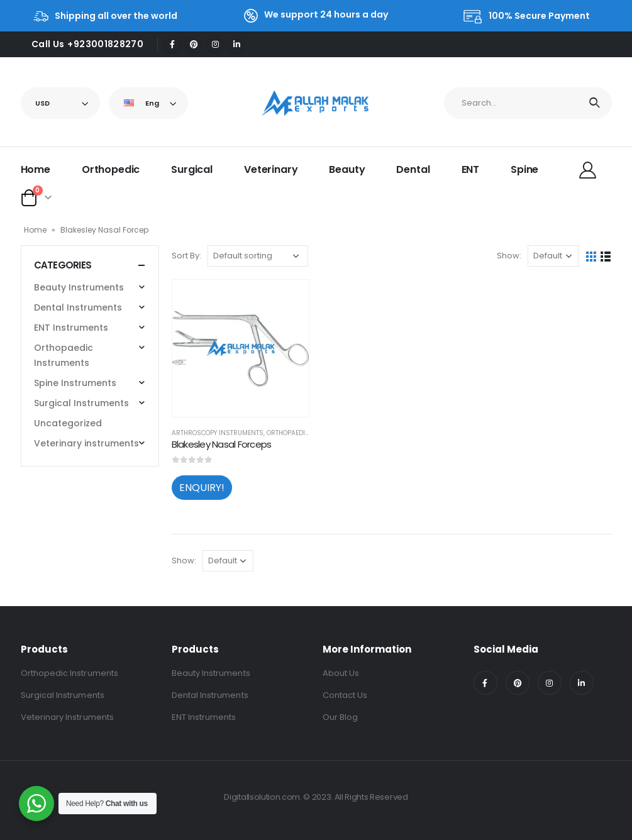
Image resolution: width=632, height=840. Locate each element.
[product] (240, 348)
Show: (509, 256)
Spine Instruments (75, 383)
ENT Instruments (71, 327)
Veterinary (270, 169)
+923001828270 (105, 44)
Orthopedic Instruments (69, 673)
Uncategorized (68, 423)
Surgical (192, 169)
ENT (471, 169)
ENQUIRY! (202, 487)
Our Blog (340, 717)
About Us (341, 673)
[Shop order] (258, 256)
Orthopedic (111, 169)
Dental (413, 169)
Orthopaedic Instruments (63, 355)
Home (35, 169)
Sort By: (186, 256)
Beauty (347, 169)
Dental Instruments (78, 307)
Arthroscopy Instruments (217, 433)
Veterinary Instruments (67, 717)
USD (42, 103)
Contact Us (345, 695)
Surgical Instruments (81, 403)
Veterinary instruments (86, 443)
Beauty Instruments (79, 287)
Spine (524, 169)
